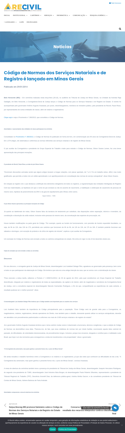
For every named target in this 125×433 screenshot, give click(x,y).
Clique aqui (8, 117)
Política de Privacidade (67, 429)
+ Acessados (9, 22)
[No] (122, 425)
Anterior (36, 409)
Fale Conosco (115, 3)
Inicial (7, 15)
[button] (115, 407)
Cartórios (34, 15)
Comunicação (79, 15)
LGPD (21, 22)
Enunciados (32, 22)
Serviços (48, 15)
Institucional (19, 15)
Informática (62, 15)
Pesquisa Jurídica (97, 15)
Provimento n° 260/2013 (24, 137)
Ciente (52, 429)
